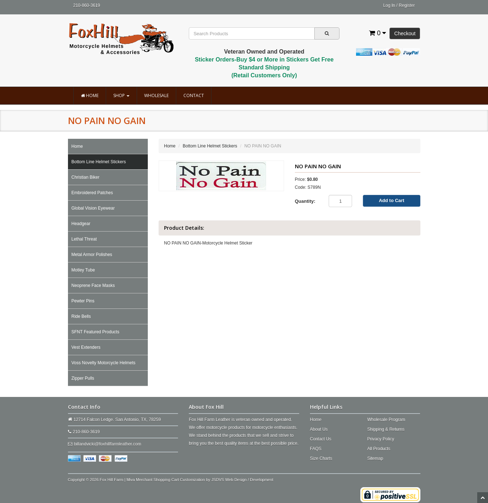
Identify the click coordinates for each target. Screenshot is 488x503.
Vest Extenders (86, 347)
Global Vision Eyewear (93, 208)
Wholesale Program (386, 419)
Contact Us (320, 439)
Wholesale (156, 95)
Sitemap (375, 458)
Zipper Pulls (83, 378)
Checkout (404, 33)
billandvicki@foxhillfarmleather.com (107, 444)
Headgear (81, 223)
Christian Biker (86, 177)
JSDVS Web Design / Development (242, 479)
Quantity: (305, 201)
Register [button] (407, 5)
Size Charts (321, 458)
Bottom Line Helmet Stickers (99, 161)
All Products (378, 448)
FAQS (315, 448)
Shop (121, 95)
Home (90, 95)
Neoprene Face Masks (93, 285)
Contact (193, 95)
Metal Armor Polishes (92, 254)
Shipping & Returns (385, 429)
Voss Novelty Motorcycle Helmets (104, 362)
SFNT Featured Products (95, 331)
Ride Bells (81, 316)
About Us (319, 429)
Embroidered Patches (92, 192)
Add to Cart (391, 200)
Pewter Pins (83, 300)
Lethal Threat (84, 239)
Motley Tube (83, 270)
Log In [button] (389, 5)
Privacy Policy (380, 439)
